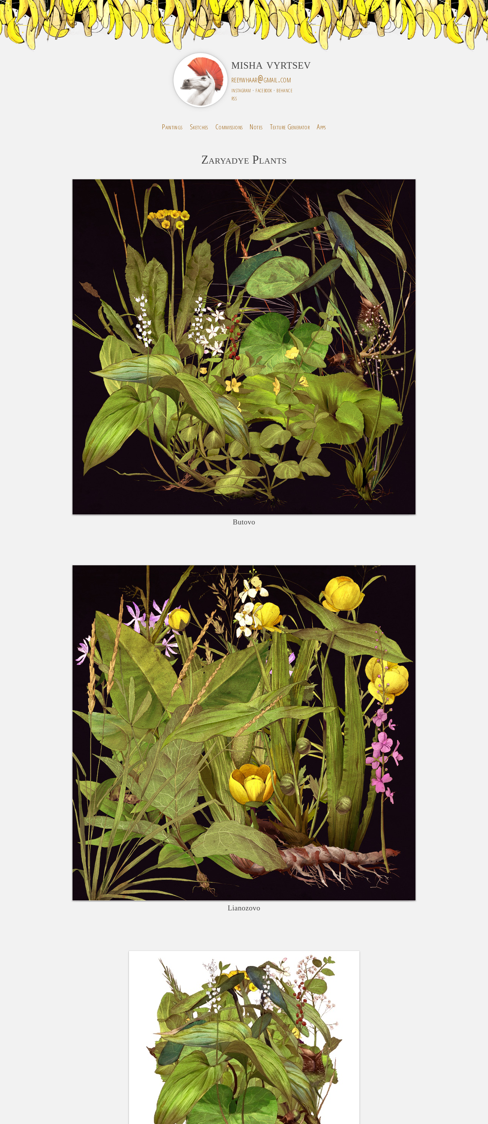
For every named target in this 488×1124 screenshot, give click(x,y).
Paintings (172, 126)
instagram (241, 89)
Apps (321, 126)
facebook (263, 89)
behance (284, 89)
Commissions (228, 126)
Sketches (199, 126)
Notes (256, 126)
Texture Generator (290, 126)
